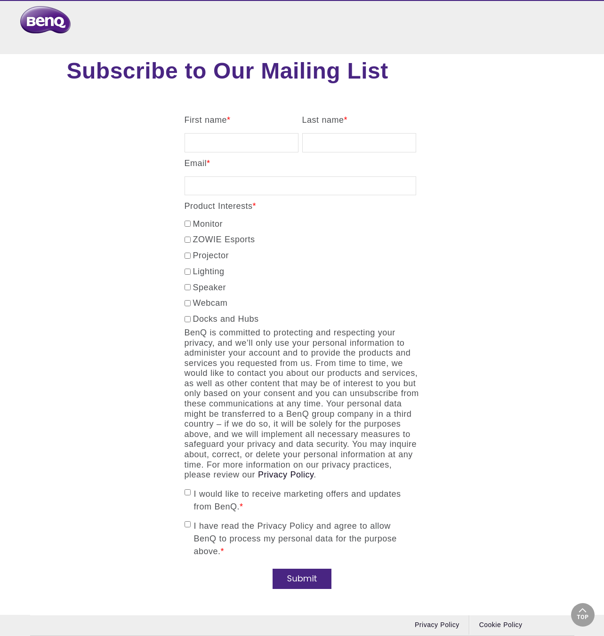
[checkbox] (300, 270)
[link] (48, 20)
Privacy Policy (286, 474)
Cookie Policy (501, 624)
